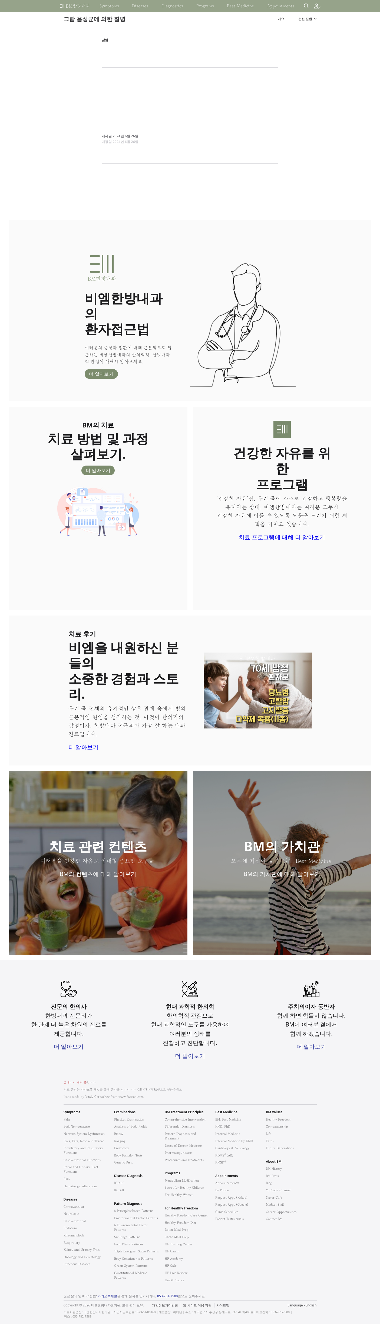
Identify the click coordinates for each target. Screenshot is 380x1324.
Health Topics (174, 1280)
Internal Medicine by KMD (234, 1141)
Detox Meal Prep (177, 1230)
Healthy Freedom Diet (180, 1223)
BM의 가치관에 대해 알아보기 (282, 874)
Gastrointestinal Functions (82, 1160)
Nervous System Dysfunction (84, 1134)
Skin (67, 1179)
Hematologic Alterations (80, 1186)
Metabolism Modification (182, 1180)
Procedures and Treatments (184, 1160)
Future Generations (280, 1148)
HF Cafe (171, 1265)
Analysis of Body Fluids (130, 1126)
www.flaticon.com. (131, 1097)
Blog (269, 1183)
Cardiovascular (74, 1207)
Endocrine (71, 1228)
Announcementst (227, 1183)
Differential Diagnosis (180, 1126)
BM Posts (272, 1176)
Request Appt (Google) (232, 1204)
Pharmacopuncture (178, 1153)
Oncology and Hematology (82, 1257)
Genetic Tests (123, 1162)
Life (268, 1134)
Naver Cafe (274, 1197)
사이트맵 (222, 1305)
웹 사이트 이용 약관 (197, 1305)
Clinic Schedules (226, 1212)
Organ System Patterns (130, 1265)
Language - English (302, 1305)
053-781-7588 (147, 1090)
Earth (270, 1141)
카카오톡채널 (107, 1296)
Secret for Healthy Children (184, 1187)
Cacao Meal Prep (177, 1237)
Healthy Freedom (278, 1119)
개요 (281, 18)
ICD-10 (119, 1183)
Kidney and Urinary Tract (82, 1250)
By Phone (222, 1190)
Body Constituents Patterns (133, 1258)
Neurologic (71, 1214)
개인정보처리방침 (165, 1305)
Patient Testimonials (229, 1219)
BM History (274, 1168)
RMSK (220, 1162)
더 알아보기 (101, 374)
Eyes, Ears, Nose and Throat (84, 1141)
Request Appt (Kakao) (231, 1197)
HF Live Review (176, 1273)
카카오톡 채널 (90, 1090)
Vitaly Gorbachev (97, 1097)
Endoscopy (121, 1148)
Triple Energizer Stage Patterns (136, 1251)
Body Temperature (77, 1126)
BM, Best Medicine (228, 1119)
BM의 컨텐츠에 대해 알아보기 (98, 874)
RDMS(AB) (224, 1155)
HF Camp (172, 1251)
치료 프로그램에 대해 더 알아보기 (282, 537)
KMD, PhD (222, 1126)
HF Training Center (179, 1244)
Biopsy (118, 1134)
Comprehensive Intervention (185, 1119)
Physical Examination (129, 1119)
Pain (67, 1119)
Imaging (119, 1141)
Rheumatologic (74, 1235)
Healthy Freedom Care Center (186, 1215)
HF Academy (174, 1258)
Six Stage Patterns (127, 1237)
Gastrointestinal (75, 1221)
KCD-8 (119, 1190)
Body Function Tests (128, 1155)
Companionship (277, 1126)
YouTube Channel (278, 1190)
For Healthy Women (179, 1195)
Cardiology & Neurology (232, 1148)
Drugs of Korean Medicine (183, 1146)
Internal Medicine (227, 1134)
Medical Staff (275, 1204)
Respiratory (72, 1243)
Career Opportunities (281, 1212)
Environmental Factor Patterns (136, 1218)
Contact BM (274, 1219)
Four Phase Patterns (128, 1244)
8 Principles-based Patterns (133, 1211)
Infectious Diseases (77, 1264)
